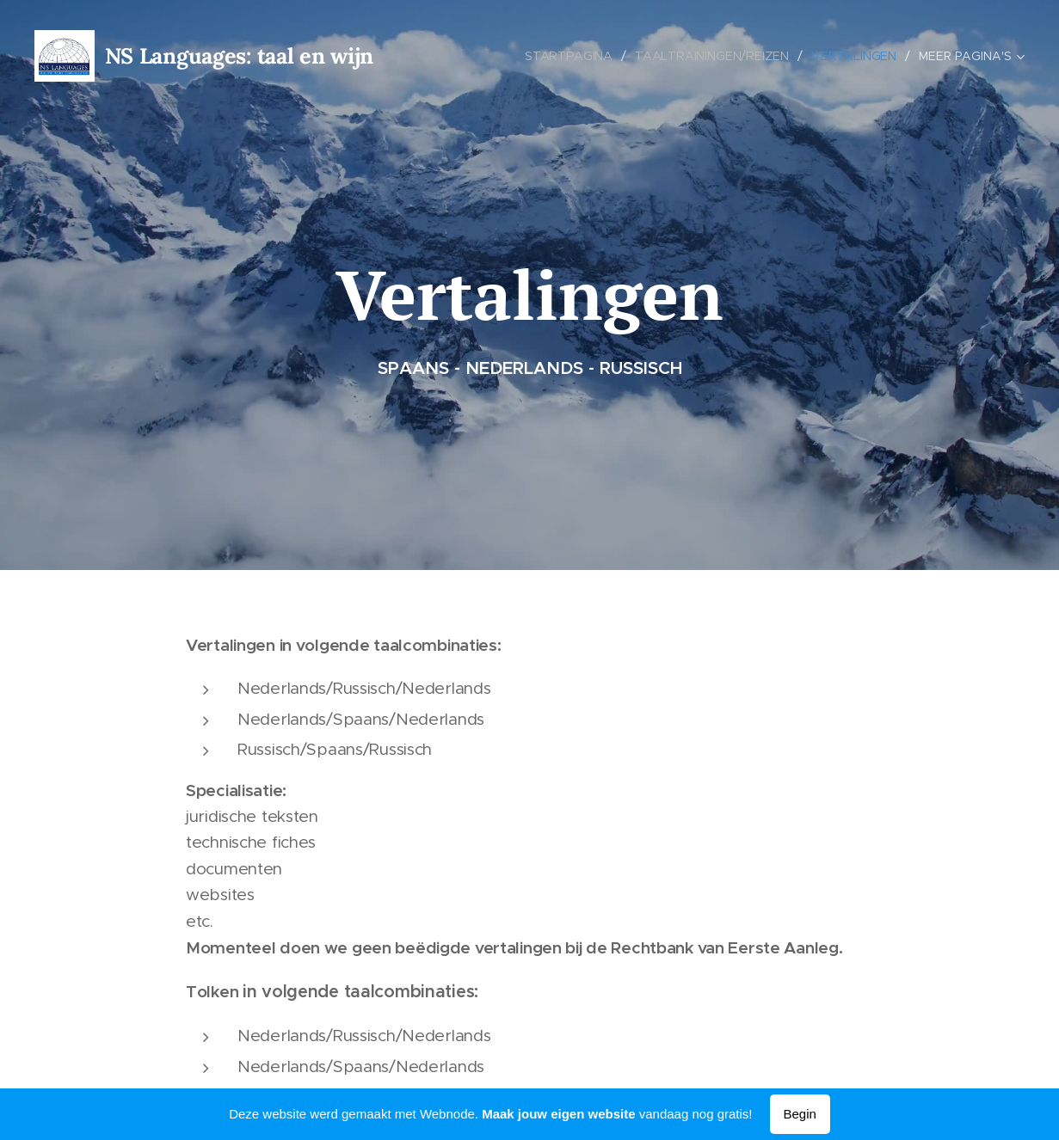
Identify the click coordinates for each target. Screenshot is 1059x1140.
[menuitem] (572, 55)
